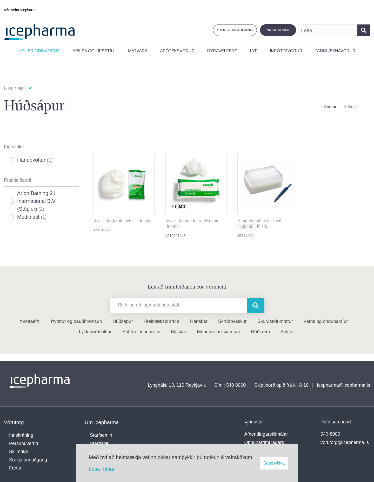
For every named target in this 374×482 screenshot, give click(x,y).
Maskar (178, 331)
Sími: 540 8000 (230, 385)
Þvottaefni (29, 321)
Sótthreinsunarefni (141, 331)
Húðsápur (123, 321)
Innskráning (278, 30)
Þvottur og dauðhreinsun (76, 321)
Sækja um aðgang (235, 30)
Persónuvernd (23, 443)
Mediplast (31, 217)
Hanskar (199, 321)
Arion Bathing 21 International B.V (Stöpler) (36, 201)
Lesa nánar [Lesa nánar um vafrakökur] (102, 469)
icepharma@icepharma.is (343, 385)
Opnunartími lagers (264, 442)
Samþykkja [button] (274, 463)
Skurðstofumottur (275, 321)
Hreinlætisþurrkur (161, 321)
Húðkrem (260, 331)
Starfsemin (101, 435)
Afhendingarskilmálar (266, 434)
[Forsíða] (39, 31)
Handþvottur (35, 160)
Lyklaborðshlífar (95, 331)
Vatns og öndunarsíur (326, 321)
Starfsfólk (99, 443)
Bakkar (287, 331)
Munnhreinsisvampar (218, 331)
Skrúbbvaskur (232, 321)
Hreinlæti (14, 88)
